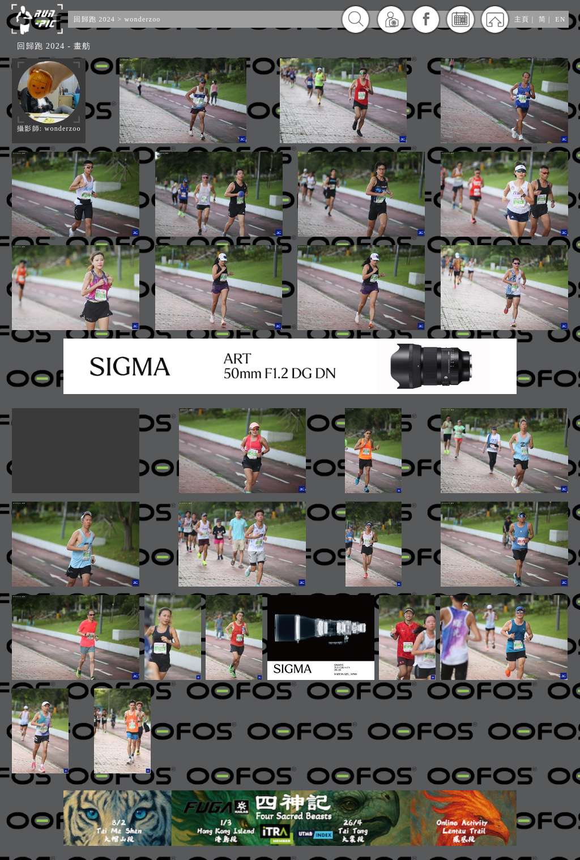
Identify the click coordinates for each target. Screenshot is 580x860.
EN (560, 19)
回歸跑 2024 (94, 19)
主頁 (521, 19)
